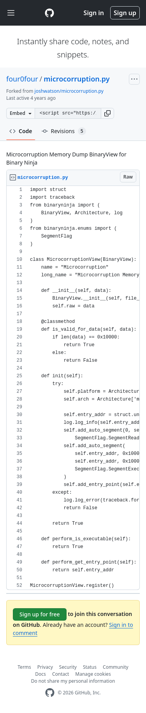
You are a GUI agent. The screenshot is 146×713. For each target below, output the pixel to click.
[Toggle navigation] (11, 13)
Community (115, 667)
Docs (40, 674)
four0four (22, 78)
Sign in (94, 13)
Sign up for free (39, 614)
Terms (24, 667)
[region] (73, 388)
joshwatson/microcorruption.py (69, 91)
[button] (107, 113)
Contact (60, 674)
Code (20, 131)
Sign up (125, 13)
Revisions (64, 131)
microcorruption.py (76, 78)
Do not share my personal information (73, 681)
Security (68, 667)
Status (90, 667)
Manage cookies (93, 674)
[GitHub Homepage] (50, 692)
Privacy (45, 667)
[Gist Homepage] (49, 12)
